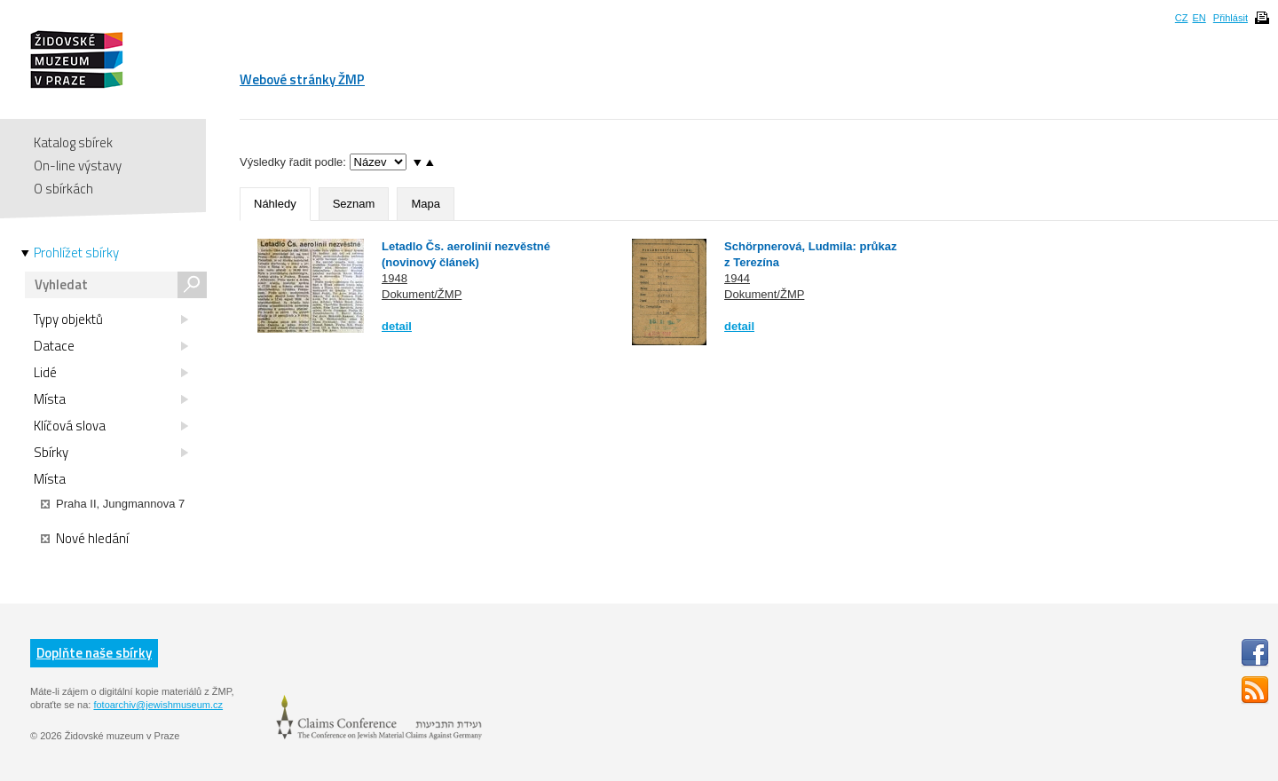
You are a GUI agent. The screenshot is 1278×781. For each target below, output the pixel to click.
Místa (111, 399)
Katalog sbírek (73, 142)
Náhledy (275, 203)
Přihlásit (1230, 17)
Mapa (425, 203)
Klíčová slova (111, 426)
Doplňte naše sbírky (94, 653)
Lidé (111, 373)
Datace (111, 346)
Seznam (354, 203)
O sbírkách (63, 188)
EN (1198, 17)
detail (397, 326)
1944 (737, 278)
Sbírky (111, 453)
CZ (1181, 17)
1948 (394, 278)
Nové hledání (85, 539)
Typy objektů (111, 319)
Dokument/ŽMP (422, 294)
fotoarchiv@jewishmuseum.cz (158, 704)
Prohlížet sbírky (76, 253)
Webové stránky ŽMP (302, 79)
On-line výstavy (78, 165)
